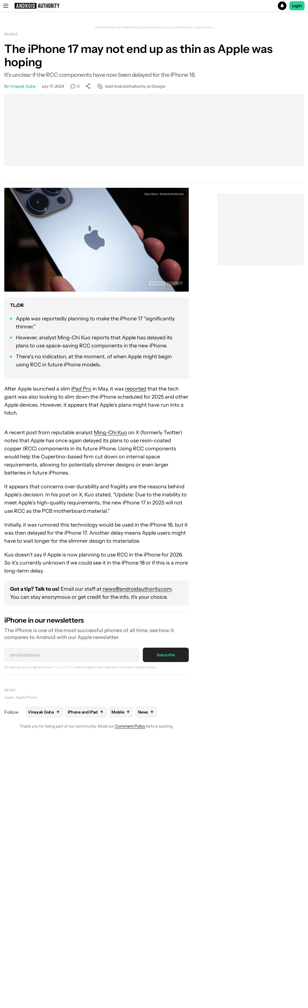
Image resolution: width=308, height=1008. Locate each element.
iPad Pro (81, 389)
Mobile (11, 34)
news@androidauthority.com (137, 589)
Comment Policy (130, 726)
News (9, 690)
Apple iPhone (26, 697)
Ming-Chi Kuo (110, 432)
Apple (9, 697)
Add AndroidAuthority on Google (131, 86)
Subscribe (166, 654)
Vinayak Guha (23, 86)
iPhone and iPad (86, 712)
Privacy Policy (63, 667)
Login (297, 5)
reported (135, 389)
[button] (154, 6)
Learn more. (203, 27)
